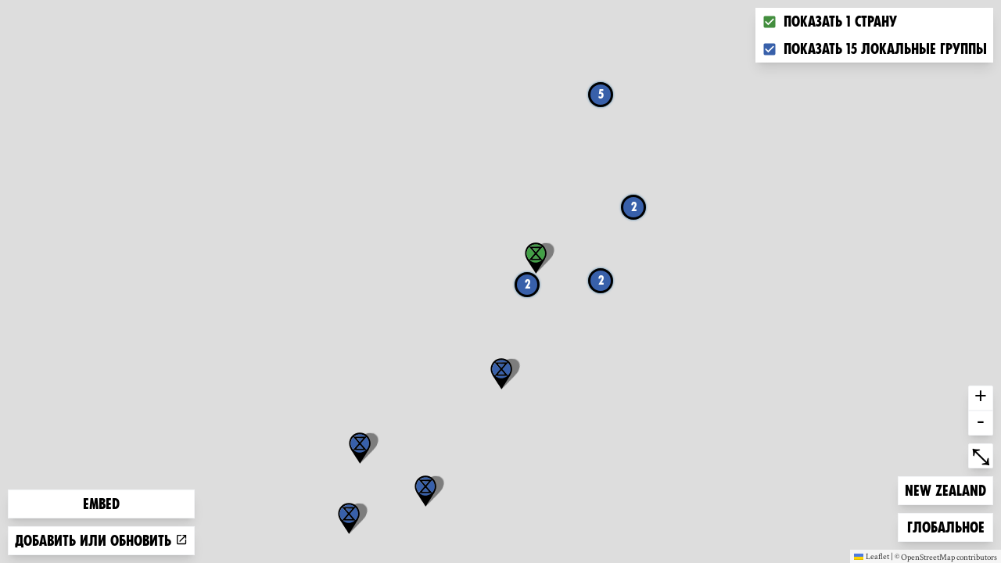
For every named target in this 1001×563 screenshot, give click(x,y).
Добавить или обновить (101, 541)
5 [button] (601, 94)
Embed (101, 504)
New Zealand (945, 489)
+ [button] (980, 398)
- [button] (980, 423)
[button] (359, 448)
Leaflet (871, 555)
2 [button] (527, 284)
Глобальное (945, 526)
